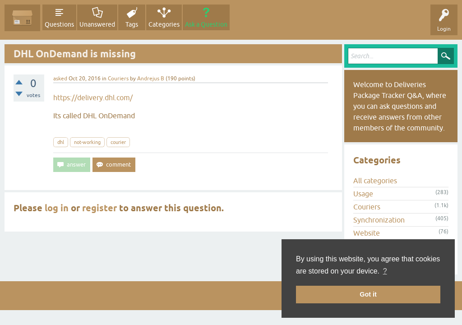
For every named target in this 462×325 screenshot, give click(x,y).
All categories (375, 180)
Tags (131, 24)
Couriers (118, 78)
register (99, 208)
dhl (60, 142)
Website (366, 233)
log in (57, 208)
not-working (87, 142)
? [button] (385, 271)
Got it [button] (368, 294)
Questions (59, 24)
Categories (164, 24)
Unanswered (97, 24)
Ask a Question (206, 24)
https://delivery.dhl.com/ (93, 97)
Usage (363, 194)
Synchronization (379, 220)
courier (118, 142)
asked (60, 78)
